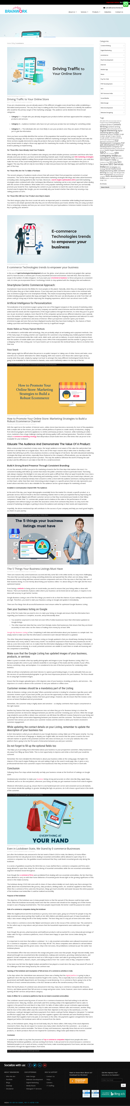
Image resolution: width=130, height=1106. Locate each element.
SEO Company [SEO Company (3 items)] (110, 153)
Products (95, 12)
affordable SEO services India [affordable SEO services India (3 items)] (108, 121)
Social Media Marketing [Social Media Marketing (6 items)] (110, 170)
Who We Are (10, 1076)
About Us (72, 12)
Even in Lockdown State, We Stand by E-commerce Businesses (43, 848)
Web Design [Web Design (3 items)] (110, 172)
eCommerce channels (29, 364)
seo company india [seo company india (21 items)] (109, 154)
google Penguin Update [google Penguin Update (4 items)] (113, 136)
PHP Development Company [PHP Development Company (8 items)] (110, 142)
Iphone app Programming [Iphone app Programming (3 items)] (107, 139)
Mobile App (24, 264)
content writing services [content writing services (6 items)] (110, 128)
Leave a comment (26, 102)
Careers (49, 1082)
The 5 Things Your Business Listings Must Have (35, 568)
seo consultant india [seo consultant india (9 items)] (110, 156)
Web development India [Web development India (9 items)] (111, 177)
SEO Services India (107, 93)
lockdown (36, 1051)
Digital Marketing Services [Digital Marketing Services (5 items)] (109, 133)
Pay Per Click (105, 79)
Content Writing (106, 46)
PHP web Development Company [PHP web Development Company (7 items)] (111, 146)
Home (9, 43)
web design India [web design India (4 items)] (119, 173)
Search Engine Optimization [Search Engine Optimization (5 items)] (114, 150)
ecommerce (21, 96)
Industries (107, 12)
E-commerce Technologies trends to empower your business (42, 267)
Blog (13, 43)
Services (83, 12)
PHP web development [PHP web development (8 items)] (112, 144)
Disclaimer (10, 1089)
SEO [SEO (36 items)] (103, 152)
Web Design (104, 103)
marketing (39, 795)
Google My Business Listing (17, 632)
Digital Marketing (12, 96)
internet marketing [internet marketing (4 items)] (116, 138)
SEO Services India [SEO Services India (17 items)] (111, 165)
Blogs (8, 1082)
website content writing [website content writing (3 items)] (111, 178)
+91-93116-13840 (16, 1102)
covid (8, 1051)
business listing (11, 795)
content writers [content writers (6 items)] (106, 124)
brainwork (18, 102)
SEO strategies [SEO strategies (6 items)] (112, 167)
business (40, 779)
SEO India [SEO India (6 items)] (113, 162)
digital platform (71, 975)
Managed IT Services (34, 1089)
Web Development (107, 108)
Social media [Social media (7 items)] (111, 169)
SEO (102, 89)
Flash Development (107, 60)
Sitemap (9, 1086)
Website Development (34, 1079)
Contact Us (119, 12)
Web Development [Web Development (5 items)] (106, 174)
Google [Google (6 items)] (116, 134)
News (28, 415)
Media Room (31, 1086)
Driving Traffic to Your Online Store (28, 99)
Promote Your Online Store (40, 515)
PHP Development (106, 84)
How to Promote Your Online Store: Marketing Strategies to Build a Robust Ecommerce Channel (47, 420)
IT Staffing (50, 1086)
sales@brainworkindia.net (114, 8)
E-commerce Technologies (15, 364)
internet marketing (27, 1051)
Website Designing (107, 112)
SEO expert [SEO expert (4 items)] (119, 158)
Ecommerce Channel (13, 515)
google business (31, 795)
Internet (17, 264)
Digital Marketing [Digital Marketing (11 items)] (108, 130)
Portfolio (9, 1079)
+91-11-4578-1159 (31, 1102)
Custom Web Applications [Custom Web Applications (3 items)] (114, 129)
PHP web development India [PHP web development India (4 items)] (111, 147)
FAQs (48, 1079)
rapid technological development (46, 364)
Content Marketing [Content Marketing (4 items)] (114, 122)
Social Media (105, 98)
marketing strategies (26, 515)
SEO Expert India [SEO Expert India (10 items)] (108, 159)
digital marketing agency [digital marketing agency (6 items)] (111, 131)
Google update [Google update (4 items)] (104, 138)
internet (20, 1051)
